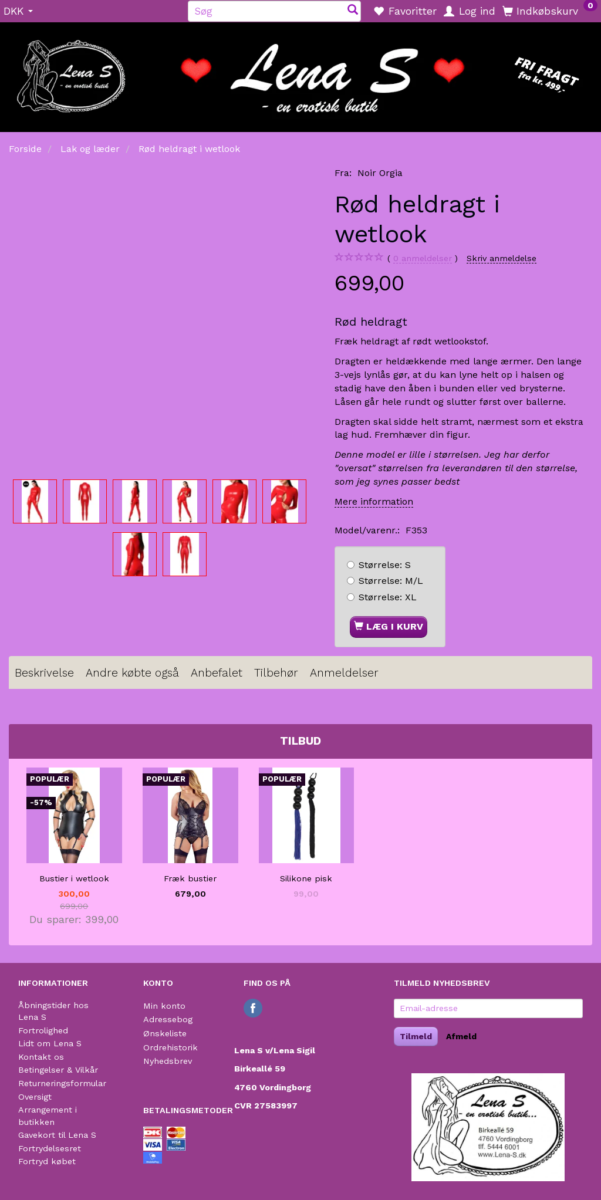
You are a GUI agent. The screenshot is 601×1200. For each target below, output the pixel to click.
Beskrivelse (44, 673)
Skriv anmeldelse (501, 258)
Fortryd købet (47, 1161)
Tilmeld (416, 1036)
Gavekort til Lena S (57, 1135)
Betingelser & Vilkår (58, 1069)
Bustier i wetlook (74, 878)
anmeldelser (422, 258)
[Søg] (352, 11)
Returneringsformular (62, 1083)
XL (388, 597)
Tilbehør (276, 673)
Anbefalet (216, 673)
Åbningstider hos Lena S (53, 1011)
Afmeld (461, 1036)
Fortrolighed (43, 1030)
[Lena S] (300, 73)
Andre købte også (132, 673)
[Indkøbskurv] (550, 10)
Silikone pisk (306, 878)
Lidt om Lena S (50, 1043)
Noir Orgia (380, 172)
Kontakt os (41, 1057)
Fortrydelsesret (49, 1148)
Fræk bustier (190, 878)
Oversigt (35, 1096)
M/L (391, 580)
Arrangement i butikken (47, 1116)
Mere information (374, 501)
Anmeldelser (344, 673)
